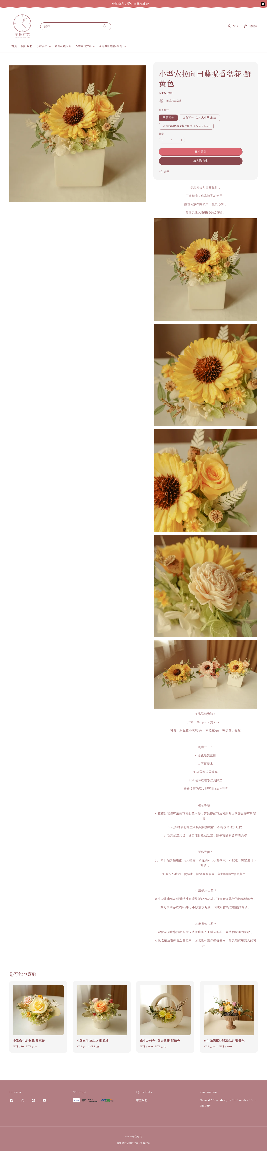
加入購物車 (200, 161)
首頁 (14, 46)
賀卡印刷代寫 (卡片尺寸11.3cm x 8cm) (186, 126)
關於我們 (26, 46)
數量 (161, 134)
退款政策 (145, 1143)
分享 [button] (164, 171)
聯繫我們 (141, 1100)
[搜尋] (105, 26)
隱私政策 (133, 1143)
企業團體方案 (83, 46)
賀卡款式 (164, 110)
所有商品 (42, 46)
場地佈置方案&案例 (110, 46)
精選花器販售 (63, 46)
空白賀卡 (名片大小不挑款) (199, 117)
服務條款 (122, 1143)
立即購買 (201, 151)
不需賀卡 (168, 117)
